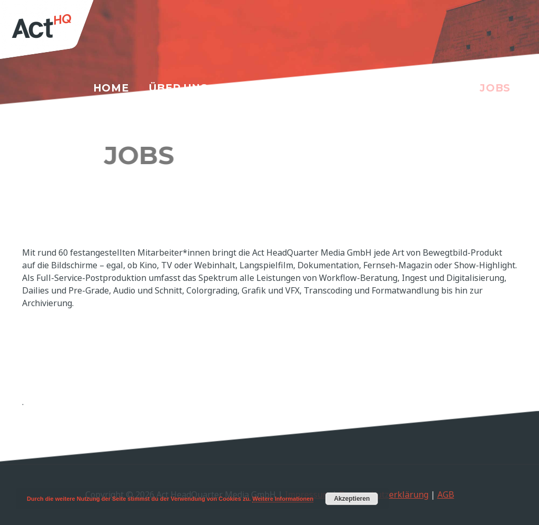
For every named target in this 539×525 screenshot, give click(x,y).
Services (256, 88)
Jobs (495, 88)
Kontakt (430, 88)
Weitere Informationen (282, 499)
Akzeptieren (352, 498)
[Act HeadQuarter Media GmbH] (56, 33)
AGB (445, 494)
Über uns (178, 88)
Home (111, 88)
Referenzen (343, 88)
